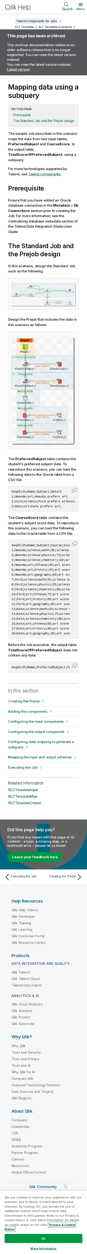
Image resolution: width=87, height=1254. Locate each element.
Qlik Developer (23, 916)
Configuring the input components (36, 721)
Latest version (18, 69)
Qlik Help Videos (25, 910)
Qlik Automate (23, 1024)
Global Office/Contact (29, 1172)
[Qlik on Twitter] (65, 1186)
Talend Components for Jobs (36, 21)
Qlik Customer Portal (28, 936)
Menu (81, 9)
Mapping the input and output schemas (40, 757)
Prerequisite (22, 115)
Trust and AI (21, 1065)
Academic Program (27, 1146)
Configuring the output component (36, 731)
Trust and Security (26, 1052)
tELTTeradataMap (22, 796)
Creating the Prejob (23, 701)
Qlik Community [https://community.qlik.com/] (43, 1187)
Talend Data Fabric (27, 985)
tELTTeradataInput (23, 790)
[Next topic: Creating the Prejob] (64, 877)
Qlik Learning (22, 929)
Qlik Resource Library (29, 943)
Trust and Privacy (25, 1059)
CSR (15, 1133)
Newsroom (20, 1166)
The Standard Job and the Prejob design (43, 121)
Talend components (44, 174)
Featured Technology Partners (36, 1085)
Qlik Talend (20, 972)
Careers (18, 1159)
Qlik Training (21, 923)
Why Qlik (19, 1046)
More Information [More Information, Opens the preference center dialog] (43, 1248)
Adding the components (27, 711)
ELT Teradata (24, 27)
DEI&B (16, 1140)
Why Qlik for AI (23, 1072)
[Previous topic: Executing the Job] (23, 877)
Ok (43, 1238)
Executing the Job (23, 767)
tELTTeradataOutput (24, 803)
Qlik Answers (22, 1011)
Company (19, 1120)
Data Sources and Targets (33, 1092)
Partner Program (25, 1153)
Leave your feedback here (35, 857)
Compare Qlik (22, 1078)
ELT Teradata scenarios (55, 27)
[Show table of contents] (9, 21)
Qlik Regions (22, 1098)
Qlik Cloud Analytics (27, 1004)
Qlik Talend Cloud (26, 979)
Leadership (21, 1127)
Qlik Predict (21, 1017)
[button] (74, 490)
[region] (43, 1222)
